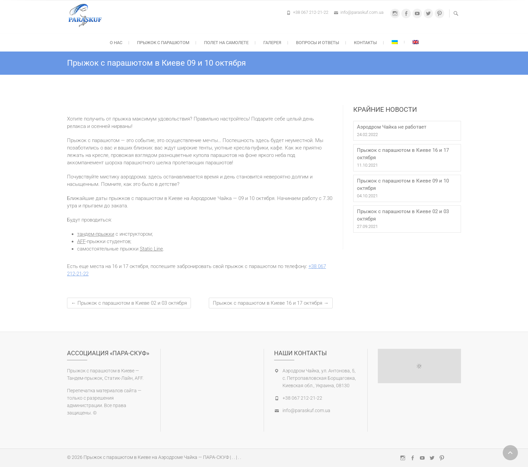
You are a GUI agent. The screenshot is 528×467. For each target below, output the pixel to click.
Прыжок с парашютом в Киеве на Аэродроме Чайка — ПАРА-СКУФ (156, 457)
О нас (116, 42)
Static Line (151, 249)
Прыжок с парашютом (163, 42)
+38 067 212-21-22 (310, 12)
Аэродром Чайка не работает (391, 127)
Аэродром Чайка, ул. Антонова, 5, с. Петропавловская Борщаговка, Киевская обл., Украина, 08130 (319, 378)
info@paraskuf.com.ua (362, 12)
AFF (81, 241)
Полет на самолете (226, 42)
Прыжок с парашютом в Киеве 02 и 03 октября (129, 303)
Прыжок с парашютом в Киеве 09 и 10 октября (403, 184)
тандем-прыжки (95, 234)
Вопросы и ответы (317, 42)
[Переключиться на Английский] (415, 42)
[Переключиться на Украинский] (394, 42)
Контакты (365, 42)
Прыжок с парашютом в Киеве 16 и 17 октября (271, 303)
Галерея (272, 42)
